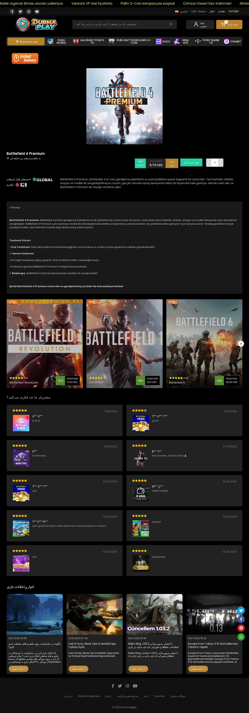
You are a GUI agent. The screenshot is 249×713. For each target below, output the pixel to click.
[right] (242, 344)
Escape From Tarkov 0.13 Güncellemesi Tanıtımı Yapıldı (213, 645)
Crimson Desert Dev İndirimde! (213, 3)
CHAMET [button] (232, 41)
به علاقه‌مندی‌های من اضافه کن (24, 158)
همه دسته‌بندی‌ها (26, 41)
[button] (229, 24)
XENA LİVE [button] (181, 41)
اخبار (212, 11)
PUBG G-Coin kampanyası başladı (154, 3)
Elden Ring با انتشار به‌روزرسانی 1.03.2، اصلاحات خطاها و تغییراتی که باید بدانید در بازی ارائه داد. (153, 645)
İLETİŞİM (234, 11)
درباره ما (68, 696)
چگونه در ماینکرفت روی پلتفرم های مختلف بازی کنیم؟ (34, 645)
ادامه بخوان (18, 669)
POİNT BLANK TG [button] (207, 41)
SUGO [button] (163, 41)
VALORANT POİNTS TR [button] (88, 41)
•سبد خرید (173, 162)
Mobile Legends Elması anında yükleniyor (37, 3)
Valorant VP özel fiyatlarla (98, 3)
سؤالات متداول (177, 696)
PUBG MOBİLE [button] (57, 41)
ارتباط (108, 696)
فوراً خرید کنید (192, 162)
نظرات (221, 11)
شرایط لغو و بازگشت (127, 696)
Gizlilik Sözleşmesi (89, 696)
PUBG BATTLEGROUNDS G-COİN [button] (130, 41)
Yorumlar (159, 696)
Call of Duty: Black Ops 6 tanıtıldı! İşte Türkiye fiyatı (92, 645)
